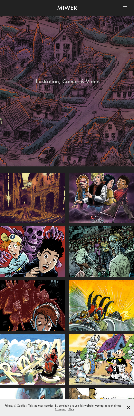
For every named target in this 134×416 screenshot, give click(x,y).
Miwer (67, 8)
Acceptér (60, 409)
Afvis (71, 409)
